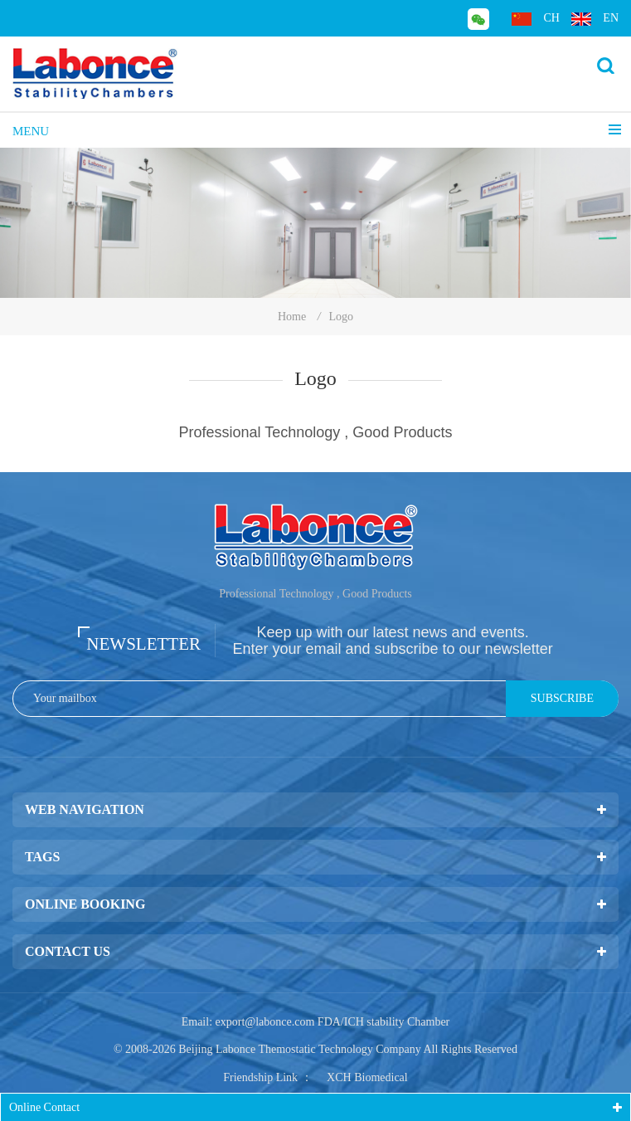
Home (292, 316)
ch (535, 19)
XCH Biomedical (367, 1077)
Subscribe (562, 698)
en (595, 19)
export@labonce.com (265, 1022)
